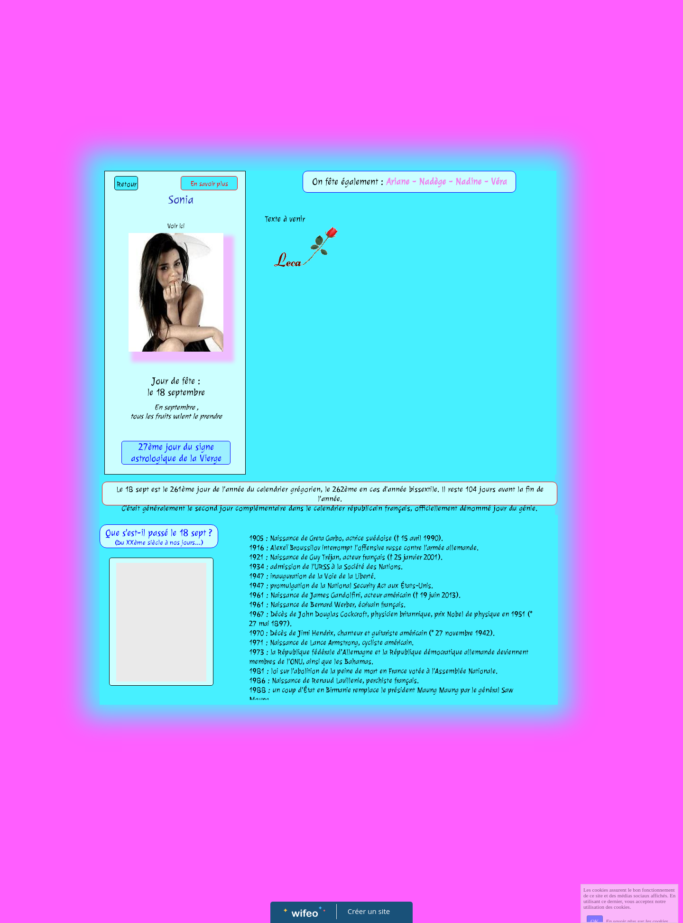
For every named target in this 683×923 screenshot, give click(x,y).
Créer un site (369, 911)
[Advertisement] (341, 71)
